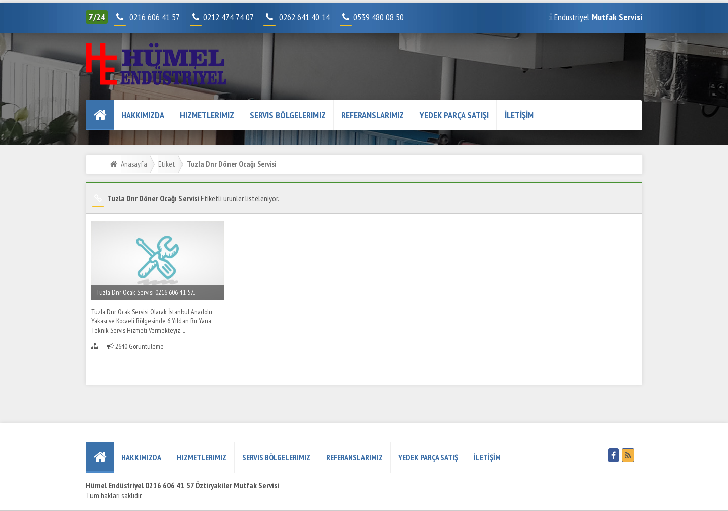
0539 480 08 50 (373, 17)
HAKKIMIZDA (142, 115)
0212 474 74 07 (222, 17)
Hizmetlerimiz (207, 115)
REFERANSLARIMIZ (372, 115)
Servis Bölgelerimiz (288, 115)
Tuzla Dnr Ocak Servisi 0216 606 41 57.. (145, 292)
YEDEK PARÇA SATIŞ (428, 457)
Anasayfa (134, 164)
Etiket (166, 164)
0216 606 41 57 (153, 17)
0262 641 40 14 (308, 17)
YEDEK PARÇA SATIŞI (454, 115)
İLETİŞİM (519, 115)
